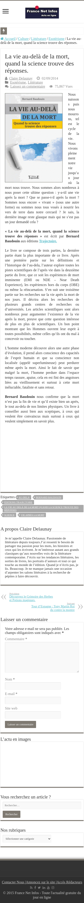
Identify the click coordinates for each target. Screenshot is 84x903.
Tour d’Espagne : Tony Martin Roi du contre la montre (52, 607)
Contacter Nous (13, 882)
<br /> (42, 455)
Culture (23, 39)
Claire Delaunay (20, 78)
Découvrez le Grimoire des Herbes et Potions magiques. (32, 597)
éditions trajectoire (18, 502)
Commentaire (16, 639)
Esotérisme (57, 39)
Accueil (8, 39)
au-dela (24, 497)
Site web (11, 708)
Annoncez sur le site (41, 882)
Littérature (38, 39)
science (9, 515)
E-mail (11, 694)
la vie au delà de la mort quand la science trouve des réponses (41, 508)
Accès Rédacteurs (69, 882)
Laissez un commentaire (27, 86)
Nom (10, 679)
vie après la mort (32, 515)
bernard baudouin (48, 497)
